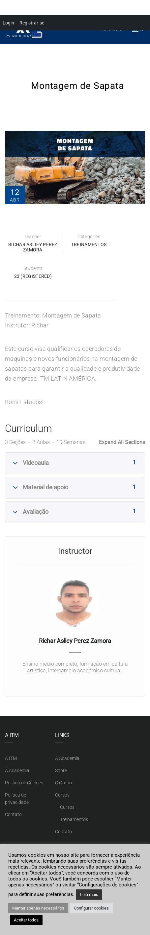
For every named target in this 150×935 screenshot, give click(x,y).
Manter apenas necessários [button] (38, 908)
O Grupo (63, 782)
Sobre (61, 770)
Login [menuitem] (8, 22)
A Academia (17, 770)
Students (33, 268)
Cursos (62, 795)
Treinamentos (89, 244)
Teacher (32, 236)
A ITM (11, 758)
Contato (13, 814)
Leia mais (89, 894)
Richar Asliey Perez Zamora (32, 247)
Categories (89, 236)
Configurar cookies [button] (91, 908)
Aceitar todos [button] (26, 919)
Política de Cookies (24, 782)
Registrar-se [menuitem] (31, 22)
